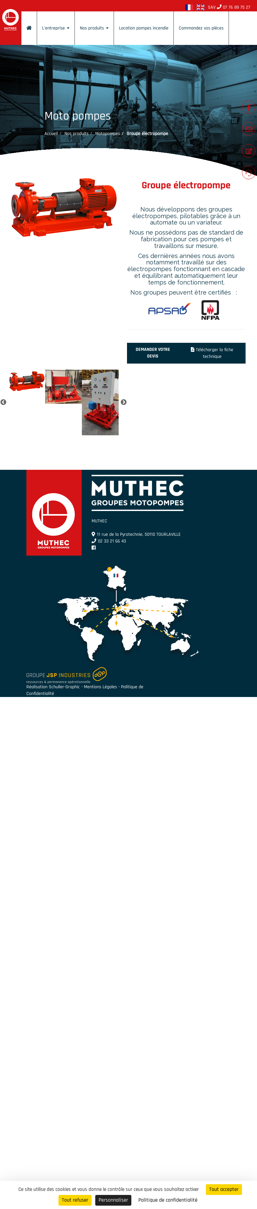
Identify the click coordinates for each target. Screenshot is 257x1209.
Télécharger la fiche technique (212, 353)
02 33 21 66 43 (109, 541)
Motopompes (107, 134)
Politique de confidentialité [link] (168, 1200)
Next (123, 402)
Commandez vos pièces (201, 28)
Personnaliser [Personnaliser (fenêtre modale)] (113, 1200)
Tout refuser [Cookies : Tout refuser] (75, 1200)
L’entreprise (56, 28)
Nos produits (94, 28)
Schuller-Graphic (64, 687)
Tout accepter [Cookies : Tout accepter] (224, 1189)
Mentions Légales (100, 687)
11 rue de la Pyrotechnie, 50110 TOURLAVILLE (136, 534)
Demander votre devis (153, 352)
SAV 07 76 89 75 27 (229, 7)
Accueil (51, 134)
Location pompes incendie (143, 28)
